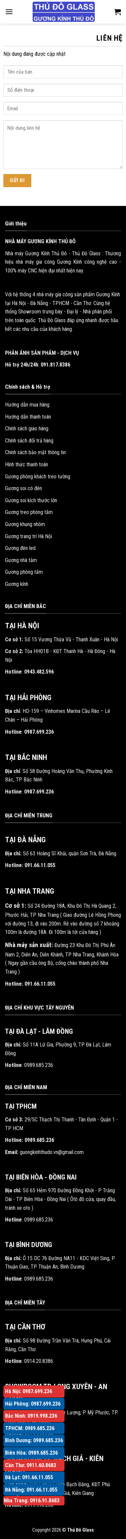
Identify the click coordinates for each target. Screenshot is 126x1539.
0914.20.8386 (38, 1361)
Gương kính (16, 584)
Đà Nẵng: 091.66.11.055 (31, 1490)
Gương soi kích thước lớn (31, 500)
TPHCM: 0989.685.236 (29, 1428)
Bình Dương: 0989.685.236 (34, 1440)
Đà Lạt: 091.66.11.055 (29, 1477)
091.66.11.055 (40, 865)
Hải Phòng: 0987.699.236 (32, 1404)
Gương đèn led (20, 548)
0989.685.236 (38, 1065)
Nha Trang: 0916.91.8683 (31, 1500)
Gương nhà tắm (21, 560)
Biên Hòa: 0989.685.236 (31, 1453)
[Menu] (9, 11)
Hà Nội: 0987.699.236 (28, 1391)
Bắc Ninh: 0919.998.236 (31, 1416)
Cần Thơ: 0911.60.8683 (30, 1465)
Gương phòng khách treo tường (37, 476)
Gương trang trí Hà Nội (28, 536)
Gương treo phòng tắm (29, 512)
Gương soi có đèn (23, 488)
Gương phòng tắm (24, 572)
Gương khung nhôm (25, 524)
